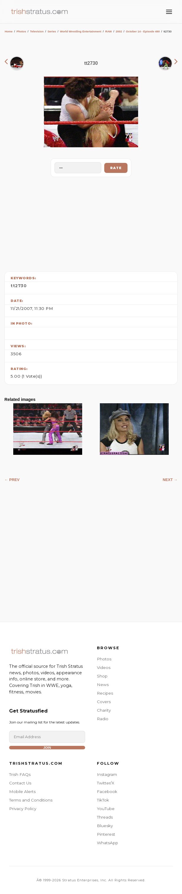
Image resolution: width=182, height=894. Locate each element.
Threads (105, 817)
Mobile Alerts (22, 791)
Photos (21, 31)
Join (47, 747)
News (103, 684)
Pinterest (106, 834)
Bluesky (105, 825)
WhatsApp (107, 842)
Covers (104, 701)
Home (9, 31)
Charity (104, 710)
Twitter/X (105, 783)
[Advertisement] (91, 223)
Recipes (105, 693)
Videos (103, 667)
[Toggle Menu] (169, 12)
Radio (102, 718)
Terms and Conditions (30, 800)
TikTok (103, 800)
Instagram (107, 774)
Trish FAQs (20, 774)
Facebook (107, 791)
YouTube (106, 808)
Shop (102, 676)
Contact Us (20, 783)
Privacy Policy (22, 808)
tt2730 (19, 285)
